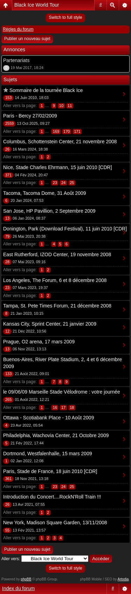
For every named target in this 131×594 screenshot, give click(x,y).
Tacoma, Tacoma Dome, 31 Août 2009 (44, 193)
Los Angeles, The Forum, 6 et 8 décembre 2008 (55, 280)
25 (72, 183)
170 (67, 131)
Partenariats (16, 60)
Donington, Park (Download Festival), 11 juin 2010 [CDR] (65, 228)
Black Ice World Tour (36, 5)
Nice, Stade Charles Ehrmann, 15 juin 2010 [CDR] (57, 167)
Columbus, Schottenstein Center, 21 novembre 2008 (60, 141)
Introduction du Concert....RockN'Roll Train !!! (52, 497)
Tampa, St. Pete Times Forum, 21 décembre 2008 (57, 306)
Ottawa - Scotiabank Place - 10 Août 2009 (48, 417)
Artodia (123, 579)
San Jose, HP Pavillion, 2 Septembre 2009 (49, 211)
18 (72, 407)
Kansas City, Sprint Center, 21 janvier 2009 (49, 324)
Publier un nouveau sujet (27, 38)
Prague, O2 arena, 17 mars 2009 (39, 341)
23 (55, 183)
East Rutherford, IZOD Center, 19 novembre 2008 (57, 254)
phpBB (26, 579)
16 (55, 407)
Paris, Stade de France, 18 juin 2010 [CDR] (50, 471)
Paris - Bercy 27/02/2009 (30, 116)
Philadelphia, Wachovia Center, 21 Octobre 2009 (56, 435)
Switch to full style (65, 17)
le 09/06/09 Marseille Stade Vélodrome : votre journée (61, 392)
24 (63, 183)
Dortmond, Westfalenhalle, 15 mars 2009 (47, 453)
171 (77, 131)
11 (70, 106)
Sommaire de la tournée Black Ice (46, 90)
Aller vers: (10, 558)
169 (56, 131)
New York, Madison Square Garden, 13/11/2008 (55, 522)
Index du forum (18, 588)
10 (61, 106)
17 (63, 407)
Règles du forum (18, 29)
